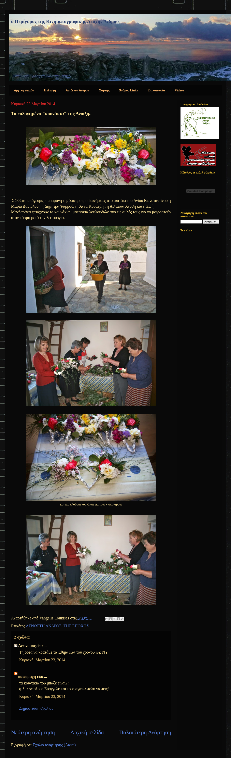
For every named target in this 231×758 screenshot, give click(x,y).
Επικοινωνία (156, 90)
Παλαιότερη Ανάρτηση (145, 732)
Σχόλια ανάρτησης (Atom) (54, 745)
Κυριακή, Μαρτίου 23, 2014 (42, 660)
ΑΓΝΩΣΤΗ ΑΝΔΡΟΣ (43, 626)
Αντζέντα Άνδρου (77, 90)
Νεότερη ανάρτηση (33, 732)
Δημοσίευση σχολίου (36, 708)
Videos (179, 90)
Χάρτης (104, 90)
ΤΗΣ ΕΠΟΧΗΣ (76, 626)
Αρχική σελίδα (24, 90)
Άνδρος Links (128, 90)
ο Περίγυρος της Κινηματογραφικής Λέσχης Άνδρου (65, 21)
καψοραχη (27, 676)
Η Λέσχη (50, 90)
